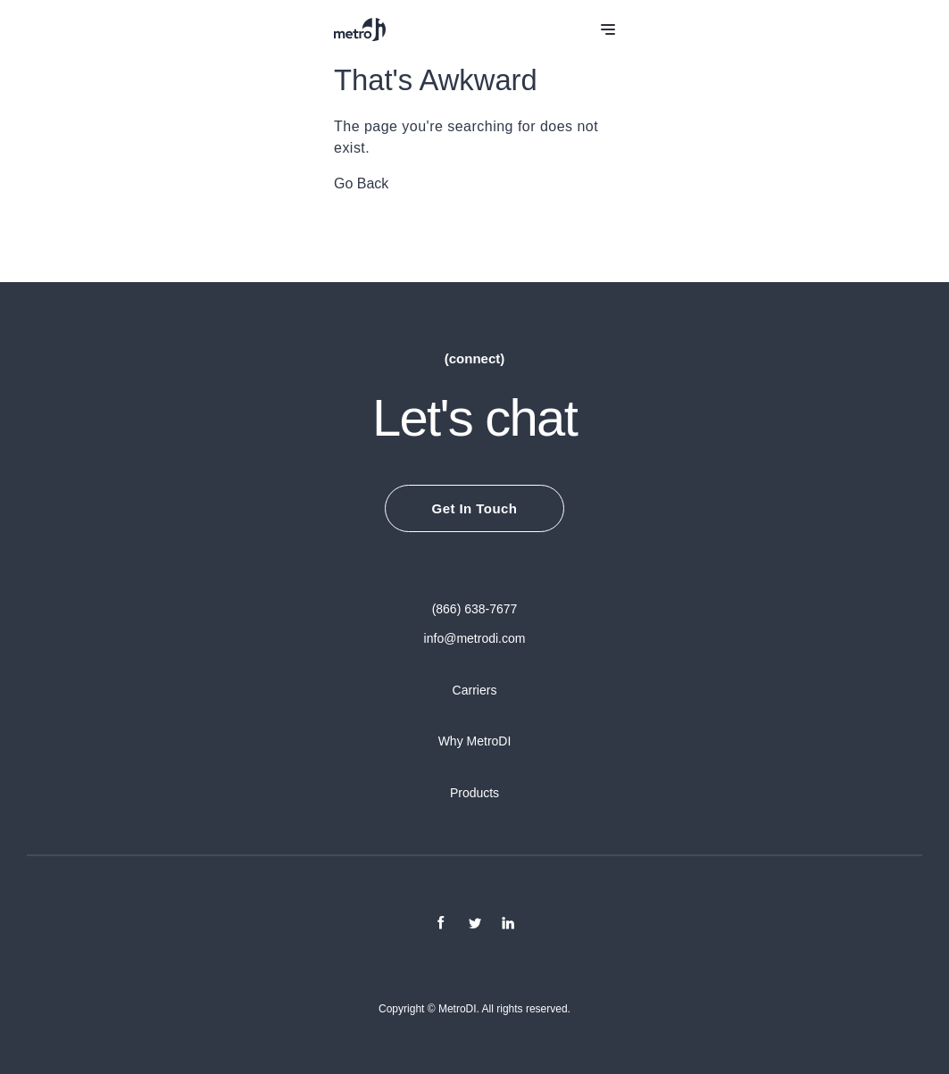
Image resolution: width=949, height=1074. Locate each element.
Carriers (475, 690)
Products (474, 793)
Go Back (361, 183)
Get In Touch (475, 508)
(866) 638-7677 (475, 609)
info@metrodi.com (475, 638)
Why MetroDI (475, 741)
